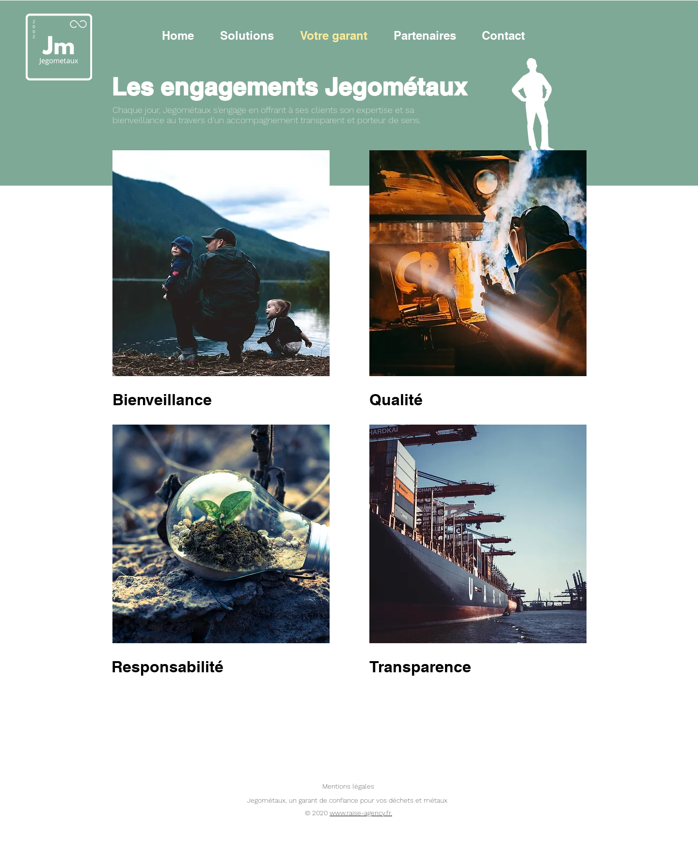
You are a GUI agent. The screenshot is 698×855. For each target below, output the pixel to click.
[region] (221, 534)
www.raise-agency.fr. (361, 813)
